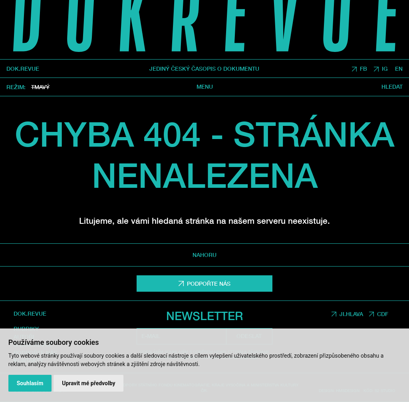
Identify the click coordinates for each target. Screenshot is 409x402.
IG (385, 68)
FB (363, 68)
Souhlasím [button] (30, 383)
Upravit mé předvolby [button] (88, 383)
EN (399, 68)
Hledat (392, 87)
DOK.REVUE (22, 69)
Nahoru (204, 254)
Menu (205, 87)
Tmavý (40, 87)
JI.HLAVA (351, 313)
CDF (382, 313)
